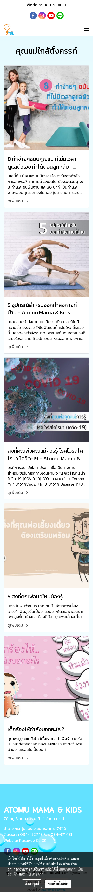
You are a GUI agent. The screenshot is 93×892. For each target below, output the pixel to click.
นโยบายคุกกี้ (35, 874)
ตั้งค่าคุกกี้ (32, 883)
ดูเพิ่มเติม (19, 201)
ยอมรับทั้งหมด (58, 883)
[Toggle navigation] (86, 29)
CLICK (41, 840)
